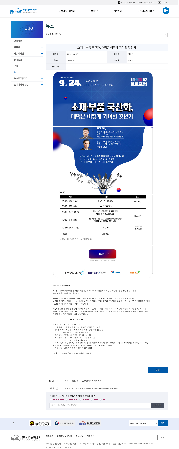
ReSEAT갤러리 (20, 78)
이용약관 (49, 436)
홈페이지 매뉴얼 (21, 84)
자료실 (17, 47)
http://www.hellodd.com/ (79, 353)
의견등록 (157, 405)
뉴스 (16, 72)
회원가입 (132, 2)
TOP (162, 437)
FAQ (16, 66)
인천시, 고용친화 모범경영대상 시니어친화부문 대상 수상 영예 (91, 388)
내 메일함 (163, 2)
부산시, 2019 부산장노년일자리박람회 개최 (83, 381)
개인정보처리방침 (64, 436)
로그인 (122, 2)
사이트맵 (90, 436)
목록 (157, 370)
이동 (163, 423)
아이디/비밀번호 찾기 (146, 2)
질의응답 (18, 59)
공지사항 (18, 41)
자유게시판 (19, 53)
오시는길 (79, 436)
